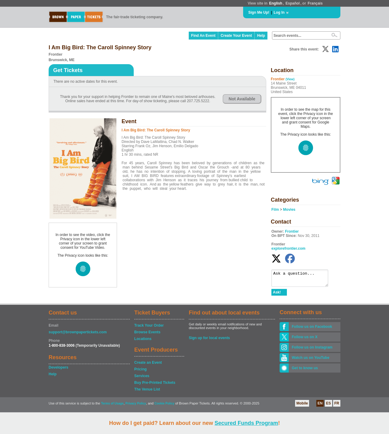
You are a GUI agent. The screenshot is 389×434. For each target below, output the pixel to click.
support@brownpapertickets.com (78, 335)
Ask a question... (302, 279)
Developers (58, 370)
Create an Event (148, 365)
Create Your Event (236, 35)
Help (261, 35)
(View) (290, 79)
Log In (279, 12)
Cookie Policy (164, 406)
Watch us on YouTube (310, 360)
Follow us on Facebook (312, 329)
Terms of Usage (112, 406)
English (275, 3)
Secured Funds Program (246, 423)
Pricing (140, 372)
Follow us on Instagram (312, 350)
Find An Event (203, 35)
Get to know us (305, 371)
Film (275, 209)
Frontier (292, 231)
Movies (289, 209)
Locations (143, 341)
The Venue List (147, 392)
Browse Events (147, 335)
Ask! (277, 295)
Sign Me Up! (258, 12)
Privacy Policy (136, 406)
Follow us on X (305, 340)
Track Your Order (149, 328)
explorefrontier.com (288, 248)
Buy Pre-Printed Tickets (154, 385)
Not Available (242, 98)
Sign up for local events (209, 341)
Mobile (302, 406)
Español (293, 3)
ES (328, 406)
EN (320, 406)
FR (336, 406)
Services (141, 379)
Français (315, 3)
